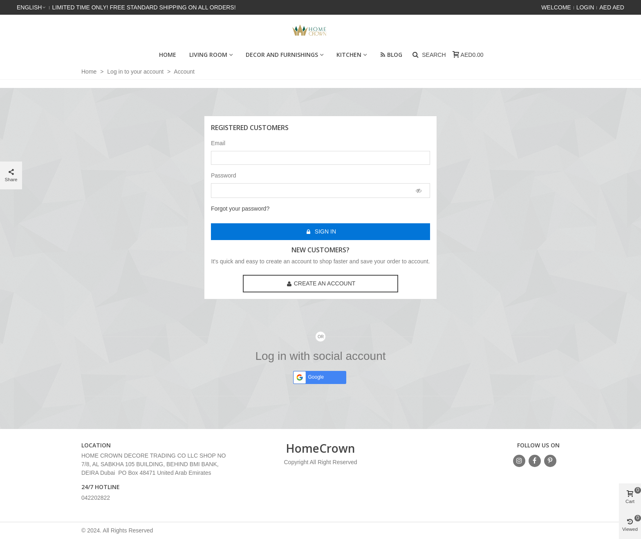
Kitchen (348, 54)
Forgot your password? (240, 208)
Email (218, 143)
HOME (167, 54)
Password (223, 175)
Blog (391, 54)
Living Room (208, 54)
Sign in (321, 231)
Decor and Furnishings (282, 54)
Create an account (321, 283)
